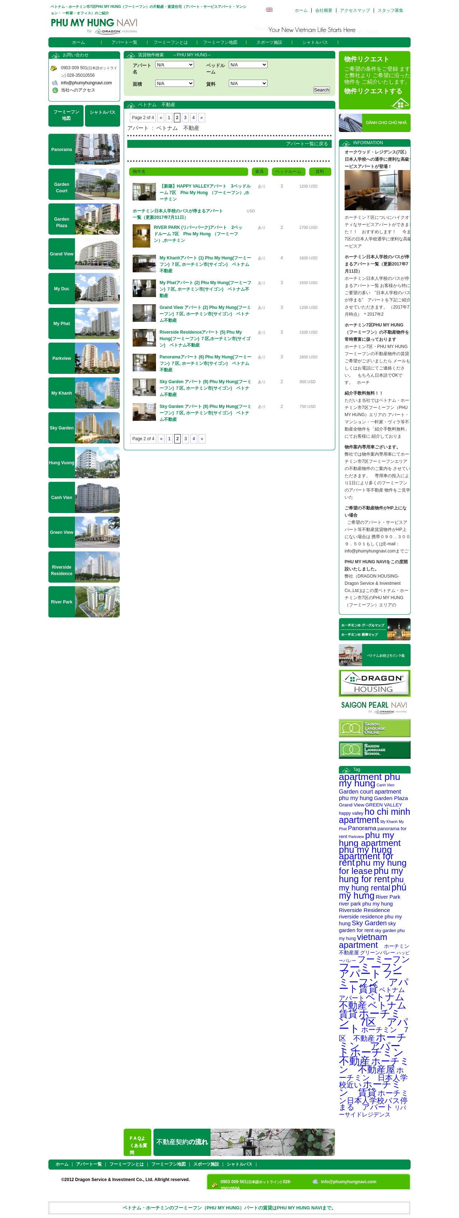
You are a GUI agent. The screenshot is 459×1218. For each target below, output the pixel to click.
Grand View (351, 805)
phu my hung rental (371, 883)
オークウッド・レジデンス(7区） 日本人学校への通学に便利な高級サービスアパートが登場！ (379, 159)
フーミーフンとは (170, 42)
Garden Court (61, 187)
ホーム (301, 10)
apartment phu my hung (369, 780)
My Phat (61, 323)
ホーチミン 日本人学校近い (373, 1077)
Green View (61, 532)
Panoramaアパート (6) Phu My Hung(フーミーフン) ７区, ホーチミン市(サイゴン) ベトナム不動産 (205, 363)
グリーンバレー (377, 952)
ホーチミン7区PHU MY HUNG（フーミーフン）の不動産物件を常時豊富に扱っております (377, 332)
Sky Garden (369, 923)
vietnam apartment (363, 941)
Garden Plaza (391, 798)
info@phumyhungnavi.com (86, 82)
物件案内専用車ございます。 (373, 447)
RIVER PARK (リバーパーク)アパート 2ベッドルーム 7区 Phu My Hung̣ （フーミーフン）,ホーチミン (198, 234)
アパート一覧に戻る (307, 143)
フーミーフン (383, 959)
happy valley (351, 813)
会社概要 (323, 10)
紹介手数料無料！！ (364, 393)
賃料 (211, 84)
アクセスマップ (355, 10)
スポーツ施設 (269, 42)
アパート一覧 (124, 42)
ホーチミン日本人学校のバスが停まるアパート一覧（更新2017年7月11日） (178, 214)
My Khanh (389, 821)
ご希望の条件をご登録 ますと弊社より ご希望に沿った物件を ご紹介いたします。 (377, 75)
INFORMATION (368, 142)
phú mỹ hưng (372, 891)
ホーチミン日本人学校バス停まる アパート (374, 1100)
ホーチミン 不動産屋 (374, 1065)
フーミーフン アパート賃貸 (373, 981)
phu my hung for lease (373, 867)
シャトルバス (315, 42)
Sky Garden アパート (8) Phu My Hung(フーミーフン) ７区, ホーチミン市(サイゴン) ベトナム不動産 (205, 413)
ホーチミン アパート (373, 1044)
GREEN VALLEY (383, 805)
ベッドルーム (215, 69)
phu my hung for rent (371, 875)
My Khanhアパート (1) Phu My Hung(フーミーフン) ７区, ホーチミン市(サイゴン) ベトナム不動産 (205, 264)
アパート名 (142, 69)
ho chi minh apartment (374, 815)
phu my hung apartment (370, 839)
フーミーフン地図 (220, 42)
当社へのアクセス (78, 90)
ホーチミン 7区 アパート (373, 1020)
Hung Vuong (62, 462)
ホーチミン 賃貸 (370, 1088)
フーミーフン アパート (376, 970)
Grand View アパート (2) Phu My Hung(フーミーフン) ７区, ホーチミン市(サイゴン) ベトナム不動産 (205, 314)
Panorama (362, 828)
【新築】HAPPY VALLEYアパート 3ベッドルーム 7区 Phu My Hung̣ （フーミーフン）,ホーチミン (205, 193)
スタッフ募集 (390, 10)
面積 (137, 84)
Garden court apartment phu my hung (370, 794)
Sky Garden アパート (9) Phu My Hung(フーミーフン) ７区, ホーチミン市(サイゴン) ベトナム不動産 (205, 388)
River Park (388, 897)
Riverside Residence (364, 910)
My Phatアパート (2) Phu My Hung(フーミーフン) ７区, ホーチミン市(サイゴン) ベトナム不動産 (205, 289)
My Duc (62, 288)
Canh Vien (385, 785)
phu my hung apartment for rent (366, 856)
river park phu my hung (366, 904)
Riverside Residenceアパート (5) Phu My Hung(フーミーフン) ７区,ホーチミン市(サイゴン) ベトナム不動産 (205, 339)
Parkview (356, 836)
